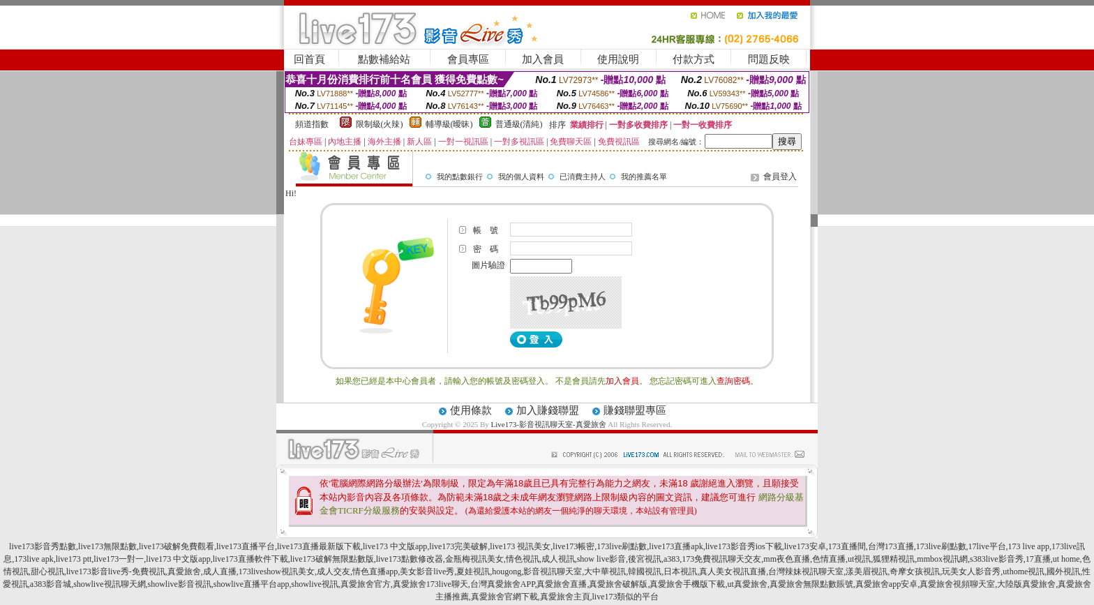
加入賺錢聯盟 (547, 410)
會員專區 (468, 59)
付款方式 (693, 59)
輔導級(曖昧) (449, 124)
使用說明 (618, 59)
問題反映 (769, 59)
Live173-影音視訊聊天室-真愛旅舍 (548, 424)
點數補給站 (384, 59)
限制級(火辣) (379, 124)
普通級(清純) (519, 124)
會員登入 (780, 176)
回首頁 (309, 59)
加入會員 (543, 59)
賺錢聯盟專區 (635, 410)
